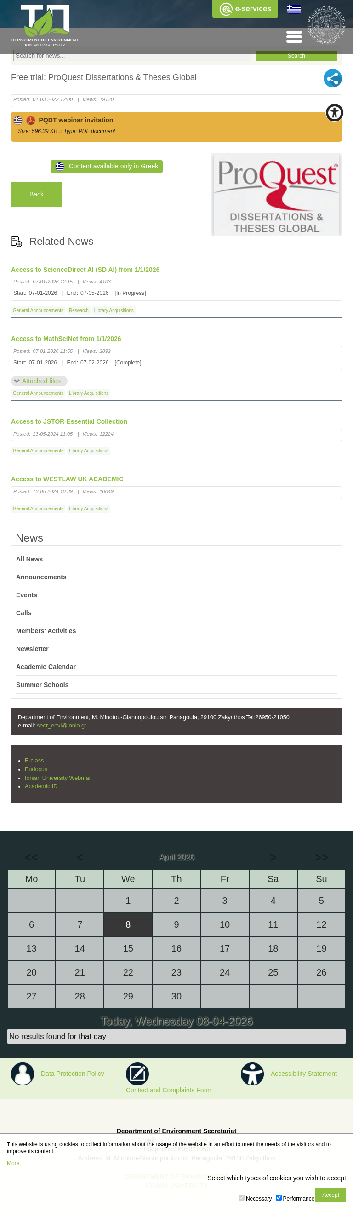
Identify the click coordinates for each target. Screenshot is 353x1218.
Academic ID (41, 786)
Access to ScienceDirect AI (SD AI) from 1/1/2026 (85, 269)
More (13, 1163)
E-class (34, 760)
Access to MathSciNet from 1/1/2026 (66, 338)
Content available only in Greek (107, 166)
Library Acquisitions (114, 310)
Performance (299, 1198)
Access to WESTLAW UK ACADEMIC (67, 479)
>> (321, 857)
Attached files (41, 381)
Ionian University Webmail (58, 778)
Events (26, 595)
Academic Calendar (46, 666)
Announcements (41, 577)
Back (36, 194)
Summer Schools (42, 684)
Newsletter (32, 648)
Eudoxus (36, 769)
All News (29, 559)
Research (79, 310)
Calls (23, 613)
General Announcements (38, 310)
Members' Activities (46, 631)
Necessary (259, 1198)
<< (31, 857)
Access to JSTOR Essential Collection (69, 421)
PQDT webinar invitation (63, 120)
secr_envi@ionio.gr (61, 725)
